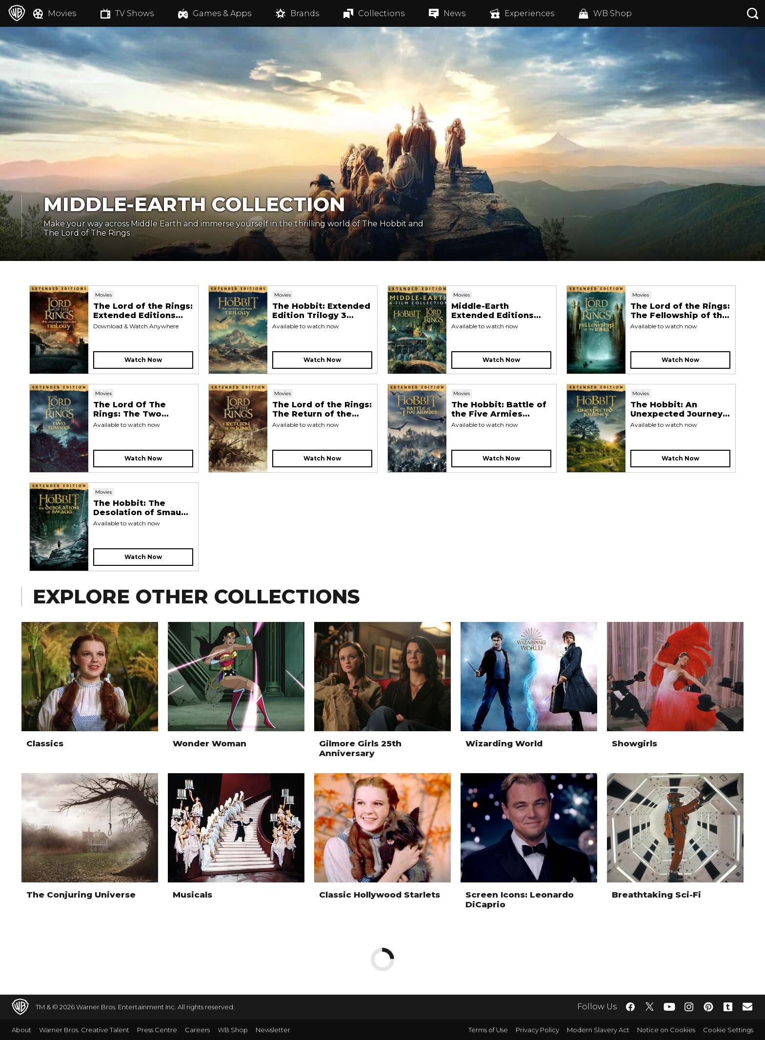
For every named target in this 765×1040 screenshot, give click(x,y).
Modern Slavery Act (598, 1030)
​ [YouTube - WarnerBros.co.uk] (669, 1007)
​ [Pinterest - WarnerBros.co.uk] (708, 1006)
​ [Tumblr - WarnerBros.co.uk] (728, 1006)
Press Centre (157, 1030)
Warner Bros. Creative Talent (84, 1030)
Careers (197, 1030)
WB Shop (233, 1030)
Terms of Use (488, 1030)
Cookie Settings (728, 1030)
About (21, 1030)
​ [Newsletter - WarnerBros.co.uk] (747, 1006)
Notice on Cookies (666, 1030)
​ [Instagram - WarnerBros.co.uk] (689, 1006)
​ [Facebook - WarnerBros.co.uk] (630, 1006)
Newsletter (273, 1030)
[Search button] (753, 13)
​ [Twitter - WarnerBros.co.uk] (650, 1006)
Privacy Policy (537, 1030)
